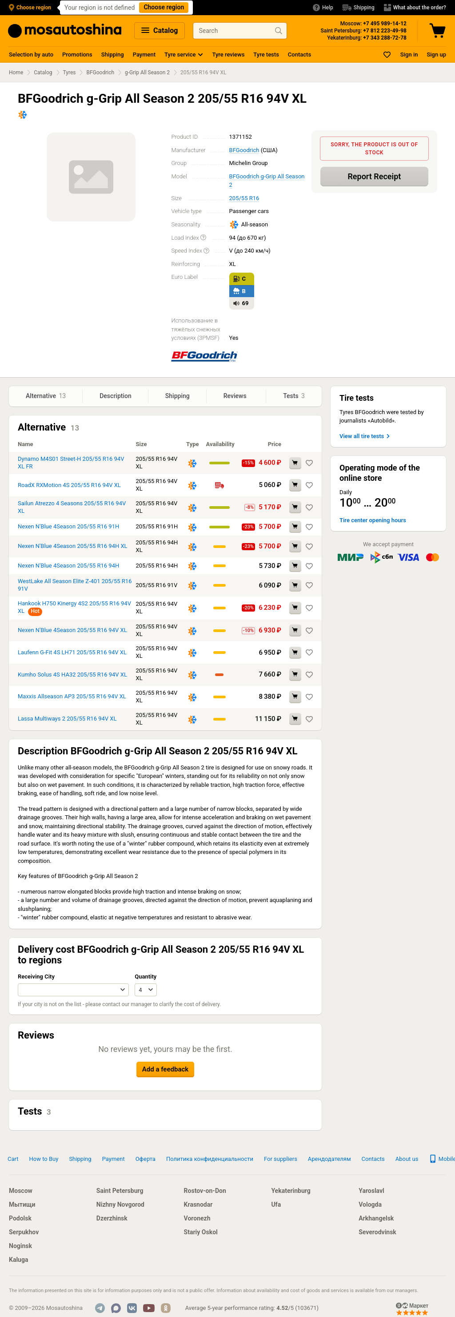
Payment (144, 54)
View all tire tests (365, 436)
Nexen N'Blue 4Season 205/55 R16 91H (68, 526)
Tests (294, 396)
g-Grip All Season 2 (147, 72)
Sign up (436, 54)
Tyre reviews (228, 54)
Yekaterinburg (290, 1190)
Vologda (370, 1204)
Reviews (236, 395)
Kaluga (18, 1259)
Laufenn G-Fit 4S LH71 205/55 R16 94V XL (72, 652)
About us (407, 1159)
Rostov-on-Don (205, 1190)
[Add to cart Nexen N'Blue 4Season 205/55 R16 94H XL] (295, 546)
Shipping (112, 54)
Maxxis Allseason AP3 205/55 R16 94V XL (72, 696)
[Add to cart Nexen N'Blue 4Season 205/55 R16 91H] (295, 527)
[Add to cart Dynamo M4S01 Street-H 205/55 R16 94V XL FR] (295, 463)
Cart (13, 1159)
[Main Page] (64, 31)
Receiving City (36, 976)
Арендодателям (329, 1159)
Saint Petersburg (120, 1190)
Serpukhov (24, 1232)
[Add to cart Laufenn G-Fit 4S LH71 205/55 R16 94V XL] (295, 653)
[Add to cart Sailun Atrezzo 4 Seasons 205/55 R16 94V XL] (295, 507)
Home (16, 72)
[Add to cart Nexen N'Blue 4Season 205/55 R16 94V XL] (295, 630)
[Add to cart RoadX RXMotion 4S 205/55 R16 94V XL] (295, 485)
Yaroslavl (371, 1190)
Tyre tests (266, 54)
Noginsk (20, 1245)
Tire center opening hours (372, 520)
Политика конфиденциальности (209, 1159)
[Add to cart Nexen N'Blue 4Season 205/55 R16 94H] (295, 566)
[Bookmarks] (387, 54)
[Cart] (439, 31)
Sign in (409, 54)
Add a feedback (165, 1069)
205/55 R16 (244, 198)
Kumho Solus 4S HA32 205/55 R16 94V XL (72, 674)
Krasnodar (198, 1204)
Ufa (276, 1204)
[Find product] (279, 31)
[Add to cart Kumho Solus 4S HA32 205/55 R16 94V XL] (295, 675)
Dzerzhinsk (112, 1218)
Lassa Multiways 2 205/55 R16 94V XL (67, 718)
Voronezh (197, 1218)
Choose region (164, 7)
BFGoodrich (100, 72)
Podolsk (20, 1218)
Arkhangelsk (376, 1218)
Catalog (159, 30)
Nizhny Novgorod (120, 1204)
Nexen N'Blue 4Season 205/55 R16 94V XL (72, 630)
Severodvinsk (377, 1232)
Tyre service (180, 54)
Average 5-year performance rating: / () (252, 1308)
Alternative (46, 396)
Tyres (69, 72)
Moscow (20, 1190)
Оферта (146, 1159)
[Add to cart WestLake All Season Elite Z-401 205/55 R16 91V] (295, 586)
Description (116, 395)
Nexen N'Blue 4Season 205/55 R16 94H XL (73, 546)
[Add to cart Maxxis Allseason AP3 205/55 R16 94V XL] (295, 697)
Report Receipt (374, 176)
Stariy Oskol (201, 1232)
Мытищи (22, 1204)
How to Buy (44, 1159)
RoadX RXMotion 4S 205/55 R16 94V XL (69, 485)
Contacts (299, 54)
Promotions (77, 54)
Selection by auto (31, 54)
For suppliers (280, 1159)
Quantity (145, 976)
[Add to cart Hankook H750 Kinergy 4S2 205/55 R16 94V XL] (295, 608)
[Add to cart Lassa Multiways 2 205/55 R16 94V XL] (295, 719)
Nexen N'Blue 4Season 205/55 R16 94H (68, 565)
